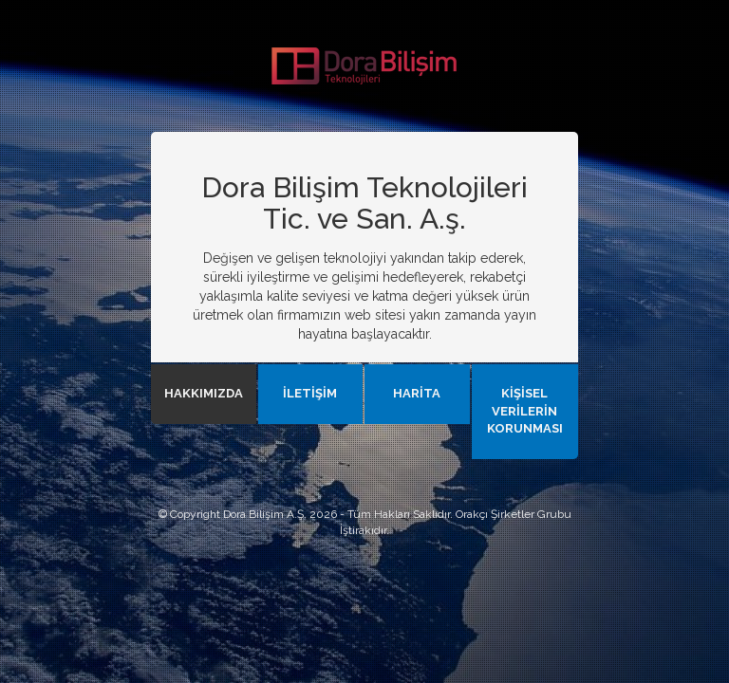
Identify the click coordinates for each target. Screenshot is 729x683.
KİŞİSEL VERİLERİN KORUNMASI (525, 410)
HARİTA (416, 393)
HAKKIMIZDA (203, 393)
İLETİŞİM (310, 393)
